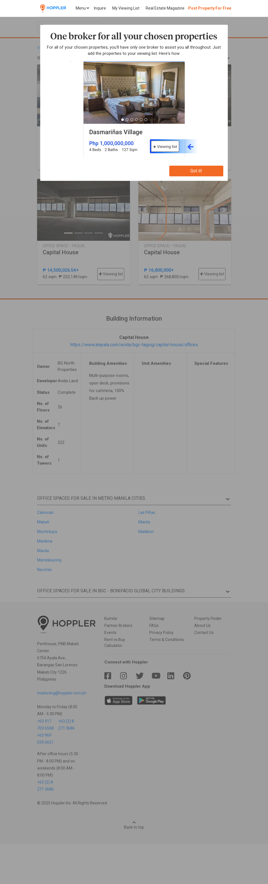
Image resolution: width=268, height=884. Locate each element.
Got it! (196, 171)
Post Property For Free (209, 8)
